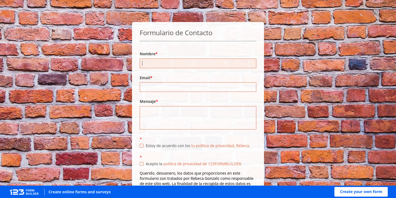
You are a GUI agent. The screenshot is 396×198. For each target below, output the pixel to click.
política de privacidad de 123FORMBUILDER (202, 163)
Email (145, 77)
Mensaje (148, 101)
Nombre (147, 53)
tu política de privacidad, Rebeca (220, 145)
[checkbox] (142, 146)
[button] (361, 192)
